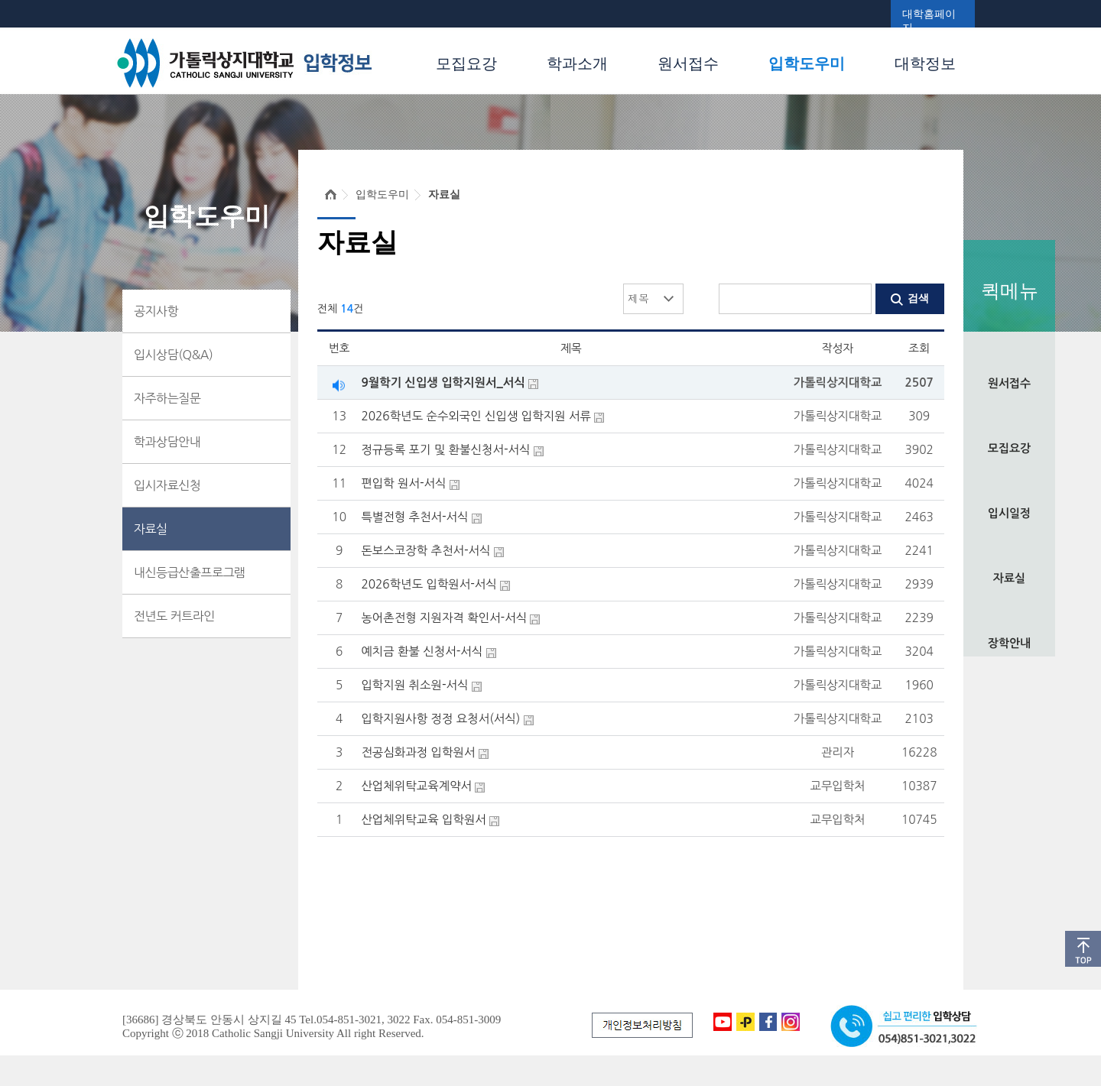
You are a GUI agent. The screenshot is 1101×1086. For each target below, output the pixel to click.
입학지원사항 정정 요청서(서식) (440, 719)
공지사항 (156, 311)
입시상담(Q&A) (173, 354)
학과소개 (577, 63)
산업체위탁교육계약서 (416, 786)
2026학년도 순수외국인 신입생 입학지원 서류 (476, 416)
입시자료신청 (167, 485)
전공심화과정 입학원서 (418, 752)
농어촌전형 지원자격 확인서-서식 (444, 618)
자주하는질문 (167, 398)
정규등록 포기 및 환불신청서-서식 (445, 449)
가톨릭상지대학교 (838, 382)
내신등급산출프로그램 (189, 572)
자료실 (1009, 578)
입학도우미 (806, 63)
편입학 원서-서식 (403, 483)
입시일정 (1009, 513)
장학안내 (1009, 643)
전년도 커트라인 (174, 616)
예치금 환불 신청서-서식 (421, 651)
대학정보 (925, 63)
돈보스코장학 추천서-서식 (425, 550)
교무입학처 (837, 786)
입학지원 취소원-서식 (414, 685)
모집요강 (466, 63)
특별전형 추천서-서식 (414, 517)
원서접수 (688, 63)
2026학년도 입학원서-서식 (428, 584)
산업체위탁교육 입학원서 (423, 819)
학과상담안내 (167, 442)
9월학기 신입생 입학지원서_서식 (443, 382)
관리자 (837, 752)
